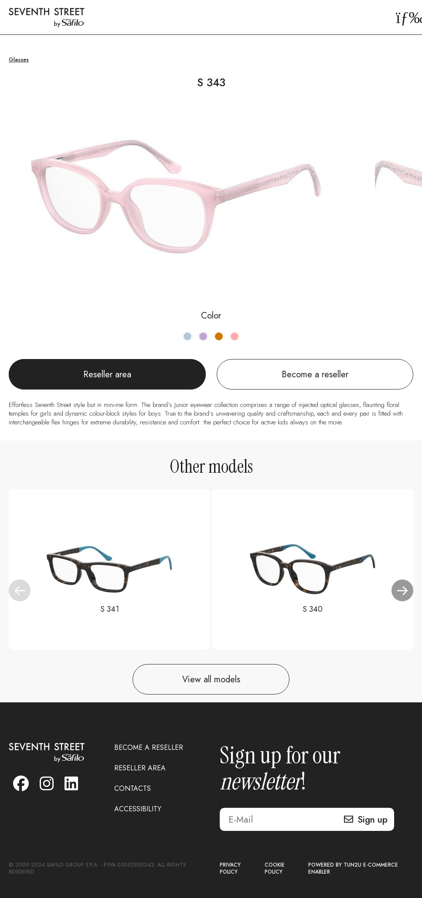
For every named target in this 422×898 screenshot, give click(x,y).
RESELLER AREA (140, 768)
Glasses (19, 59)
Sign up (372, 819)
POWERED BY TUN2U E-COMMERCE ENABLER (353, 868)
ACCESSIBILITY (137, 809)
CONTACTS (132, 788)
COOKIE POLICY (275, 868)
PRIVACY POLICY (230, 868)
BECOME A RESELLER (148, 747)
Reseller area (107, 374)
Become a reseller (315, 374)
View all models (211, 679)
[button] (402, 590)
